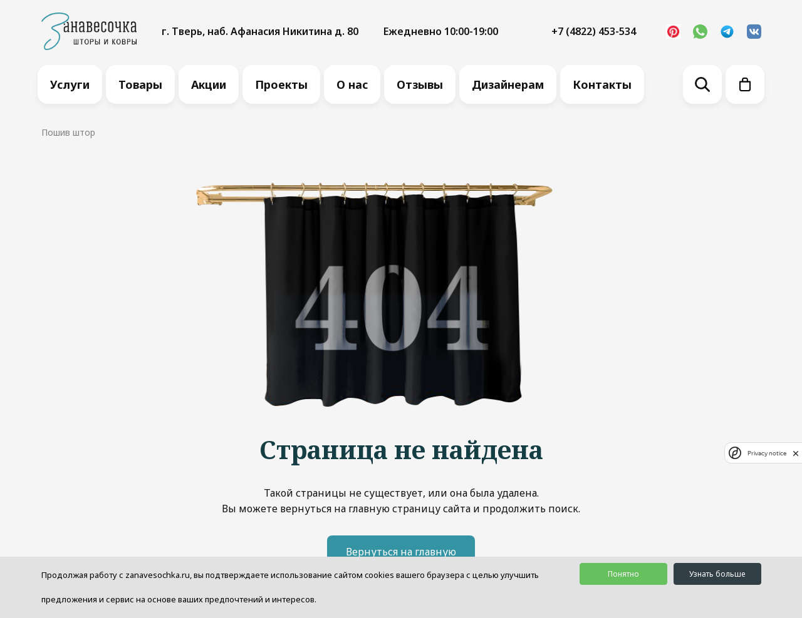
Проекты (281, 84)
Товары (140, 84)
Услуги (70, 84)
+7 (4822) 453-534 (593, 31)
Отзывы (420, 84)
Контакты (602, 84)
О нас (352, 84)
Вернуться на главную (401, 552)
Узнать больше (717, 574)
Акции (208, 84)
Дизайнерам (508, 84)
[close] (795, 453)
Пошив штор (68, 132)
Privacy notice (766, 453)
